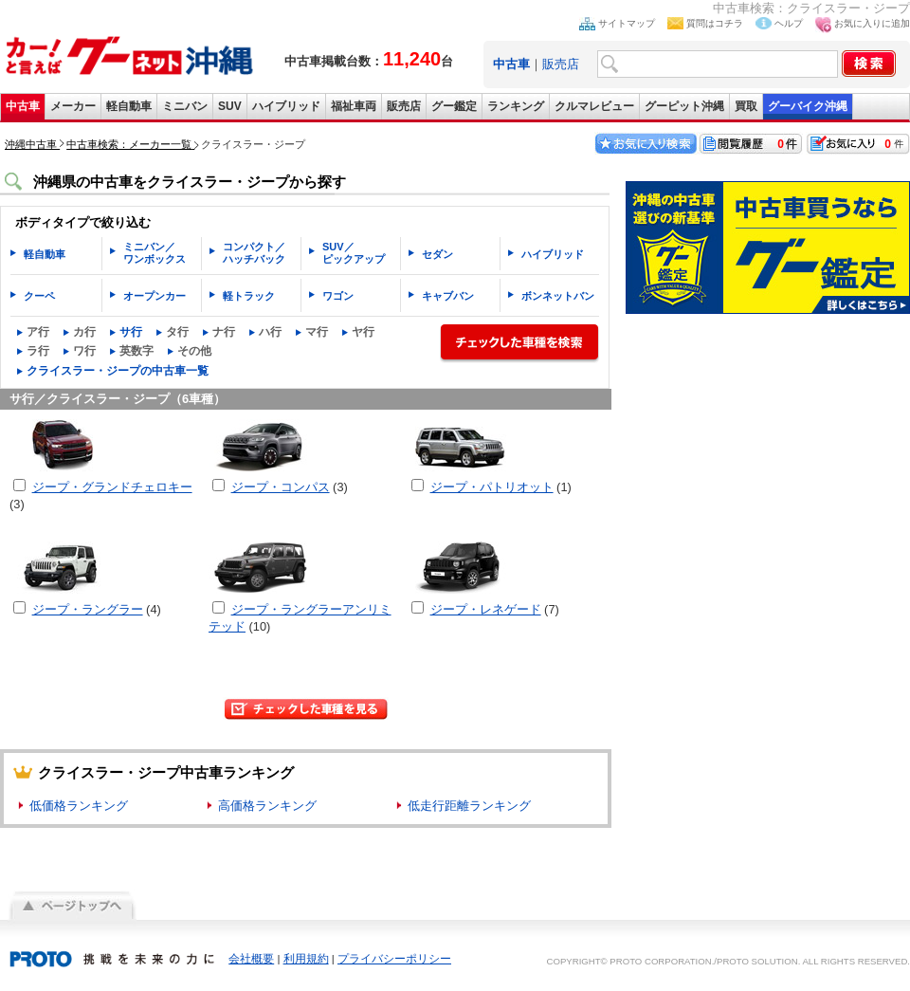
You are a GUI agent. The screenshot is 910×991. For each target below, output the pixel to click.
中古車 (23, 106)
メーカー (73, 106)
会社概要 (251, 958)
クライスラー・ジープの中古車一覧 (118, 370)
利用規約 (306, 958)
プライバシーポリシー (394, 958)
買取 (746, 106)
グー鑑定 (454, 106)
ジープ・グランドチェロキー (112, 487)
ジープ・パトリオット (492, 487)
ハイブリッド (286, 106)
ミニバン (185, 106)
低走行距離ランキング (469, 805)
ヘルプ (788, 23)
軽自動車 (129, 106)
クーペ (39, 296)
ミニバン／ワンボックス (154, 253)
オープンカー (154, 296)
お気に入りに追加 (872, 23)
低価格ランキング (78, 805)
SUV (230, 106)
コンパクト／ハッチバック (254, 253)
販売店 (560, 64)
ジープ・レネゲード (485, 609)
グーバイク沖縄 (807, 106)
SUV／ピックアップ (353, 253)
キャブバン (448, 296)
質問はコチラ (714, 23)
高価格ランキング (267, 805)
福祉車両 (353, 106)
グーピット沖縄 (684, 106)
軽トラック (249, 296)
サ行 (130, 332)
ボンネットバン (557, 296)
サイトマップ (626, 23)
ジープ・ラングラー (87, 609)
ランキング (515, 106)
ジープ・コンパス (280, 487)
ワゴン (338, 296)
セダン (437, 254)
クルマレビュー (594, 106)
